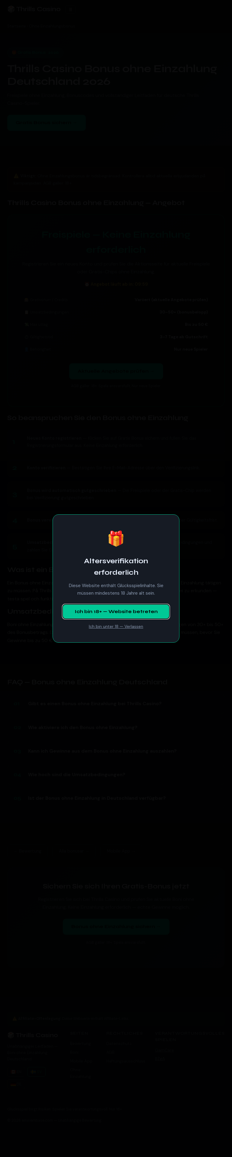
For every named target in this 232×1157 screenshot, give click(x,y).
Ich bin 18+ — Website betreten (116, 611)
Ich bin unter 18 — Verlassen (116, 626)
